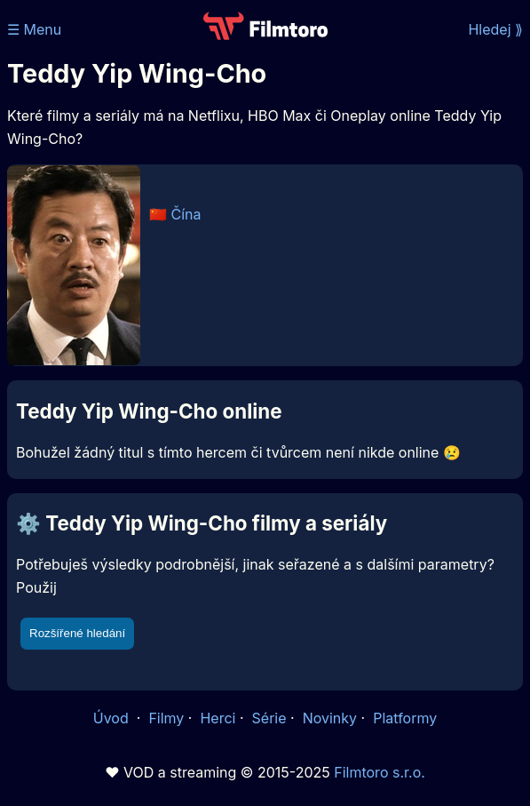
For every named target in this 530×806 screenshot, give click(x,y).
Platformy (405, 718)
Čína (186, 214)
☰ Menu (34, 29)
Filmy (166, 718)
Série (269, 718)
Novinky (330, 718)
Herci (217, 718)
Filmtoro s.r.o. (379, 772)
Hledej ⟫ (495, 29)
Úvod (112, 718)
